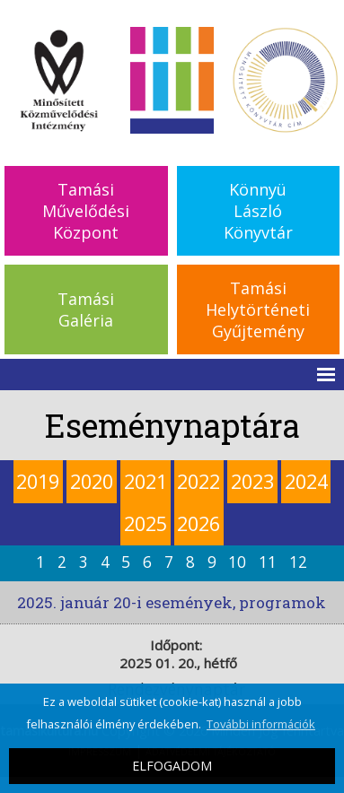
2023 (252, 481)
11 (268, 562)
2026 (198, 523)
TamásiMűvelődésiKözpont (85, 211)
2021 (145, 481)
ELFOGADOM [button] (172, 765)
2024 (306, 481)
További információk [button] (261, 724)
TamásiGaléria (85, 309)
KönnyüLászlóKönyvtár (258, 211)
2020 (91, 481)
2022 (198, 481)
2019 (37, 481)
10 (237, 562)
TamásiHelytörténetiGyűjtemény (258, 309)
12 (298, 562)
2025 (145, 523)
